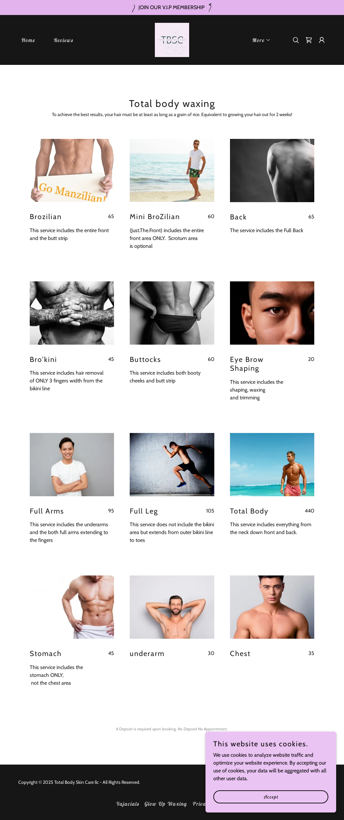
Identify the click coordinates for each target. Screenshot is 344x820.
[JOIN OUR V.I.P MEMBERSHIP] (172, 7)
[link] (172, 39)
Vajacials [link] (127, 803)
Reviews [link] (63, 40)
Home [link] (28, 40)
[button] (259, 40)
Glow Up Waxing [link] (165, 803)
